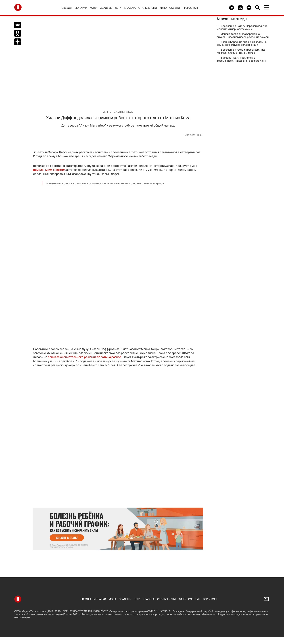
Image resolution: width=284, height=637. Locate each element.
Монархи (82, 7)
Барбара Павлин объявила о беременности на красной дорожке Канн (241, 59)
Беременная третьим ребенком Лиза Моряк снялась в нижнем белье (241, 51)
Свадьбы (107, 7)
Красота (131, 7)
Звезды (68, 7)
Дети (119, 7)
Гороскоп (192, 7)
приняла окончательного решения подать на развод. (85, 357)
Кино (164, 7)
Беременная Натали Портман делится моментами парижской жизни (242, 27)
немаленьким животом (49, 170)
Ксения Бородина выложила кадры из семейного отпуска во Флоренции (241, 43)
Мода (95, 7)
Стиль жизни (149, 7)
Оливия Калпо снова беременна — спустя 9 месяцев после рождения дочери (243, 35)
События (177, 7)
